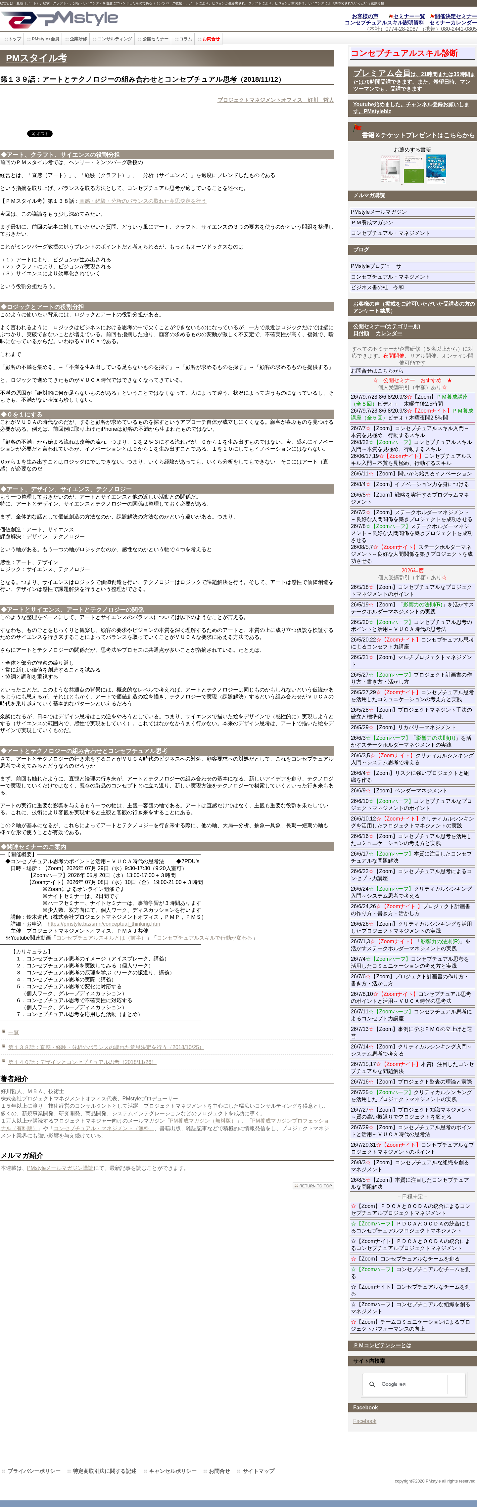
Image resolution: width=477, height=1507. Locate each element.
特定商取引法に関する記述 (104, 1471)
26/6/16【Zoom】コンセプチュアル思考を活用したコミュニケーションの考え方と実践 (411, 839)
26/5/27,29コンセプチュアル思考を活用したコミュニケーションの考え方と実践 (412, 695)
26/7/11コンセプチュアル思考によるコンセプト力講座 (411, 1015)
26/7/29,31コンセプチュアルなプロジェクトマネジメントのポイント (412, 1148)
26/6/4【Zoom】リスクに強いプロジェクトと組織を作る (410, 776)
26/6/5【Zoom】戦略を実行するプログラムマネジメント (410, 498)
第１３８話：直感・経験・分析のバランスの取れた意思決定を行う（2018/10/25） (106, 1047)
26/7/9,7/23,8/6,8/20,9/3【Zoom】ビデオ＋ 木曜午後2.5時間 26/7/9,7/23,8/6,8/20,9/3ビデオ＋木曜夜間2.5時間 (412, 407)
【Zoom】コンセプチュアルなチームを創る (405, 1259)
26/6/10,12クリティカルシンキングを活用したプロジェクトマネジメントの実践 (412, 822)
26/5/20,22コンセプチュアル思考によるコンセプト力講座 (412, 643)
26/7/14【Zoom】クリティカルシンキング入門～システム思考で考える (411, 1050)
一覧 (13, 1032)
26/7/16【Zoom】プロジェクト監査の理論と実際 (411, 1082)
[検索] (413, 1385)
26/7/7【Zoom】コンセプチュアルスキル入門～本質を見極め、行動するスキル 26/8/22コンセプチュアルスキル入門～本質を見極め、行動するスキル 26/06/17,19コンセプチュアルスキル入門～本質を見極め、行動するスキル (411, 445)
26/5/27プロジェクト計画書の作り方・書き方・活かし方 (411, 678)
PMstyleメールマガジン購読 (60, 1168)
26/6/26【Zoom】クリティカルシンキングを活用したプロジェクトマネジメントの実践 (411, 927)
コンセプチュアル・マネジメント (413, 233)
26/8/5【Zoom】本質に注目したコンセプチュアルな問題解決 (410, 1183)
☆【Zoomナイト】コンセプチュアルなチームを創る (410, 1290)
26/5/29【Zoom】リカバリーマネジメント (413, 727)
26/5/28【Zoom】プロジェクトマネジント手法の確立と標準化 (411, 713)
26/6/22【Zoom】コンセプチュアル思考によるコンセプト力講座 (411, 874)
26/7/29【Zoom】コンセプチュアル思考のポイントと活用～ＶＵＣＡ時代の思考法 (411, 1131)
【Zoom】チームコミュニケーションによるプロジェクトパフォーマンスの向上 (410, 1325)
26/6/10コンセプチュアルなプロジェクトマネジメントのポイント (411, 804)
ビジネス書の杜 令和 (388, 287)
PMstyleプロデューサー (402, 266)
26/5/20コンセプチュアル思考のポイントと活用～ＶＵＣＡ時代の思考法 (411, 625)
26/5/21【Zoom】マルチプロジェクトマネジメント (411, 660)
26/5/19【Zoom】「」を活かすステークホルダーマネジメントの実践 (412, 608)
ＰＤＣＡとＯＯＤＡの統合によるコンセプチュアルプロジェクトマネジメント (410, 1227)
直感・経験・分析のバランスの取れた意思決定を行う (143, 201)
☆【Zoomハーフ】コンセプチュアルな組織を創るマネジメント (410, 1308)
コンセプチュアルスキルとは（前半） (101, 938)
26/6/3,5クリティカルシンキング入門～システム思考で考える (412, 759)
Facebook (364, 1421)
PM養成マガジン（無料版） (203, 1121)
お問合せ (219, 1471)
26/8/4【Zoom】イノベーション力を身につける (410, 484)
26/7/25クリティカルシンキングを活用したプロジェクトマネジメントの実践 (411, 1095)
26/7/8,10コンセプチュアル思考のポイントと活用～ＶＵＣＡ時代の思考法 (411, 997)
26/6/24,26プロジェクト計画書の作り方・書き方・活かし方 (410, 910)
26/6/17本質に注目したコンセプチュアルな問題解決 (411, 857)
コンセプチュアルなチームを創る (410, 1272)
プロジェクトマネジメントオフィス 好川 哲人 (275, 100)
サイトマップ (258, 1471)
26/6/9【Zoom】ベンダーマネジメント (413, 790)
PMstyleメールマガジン (402, 212)
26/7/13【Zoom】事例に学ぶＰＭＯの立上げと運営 (411, 1032)
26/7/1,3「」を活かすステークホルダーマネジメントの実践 (410, 945)
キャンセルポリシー (173, 1471)
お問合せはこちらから (377, 371)
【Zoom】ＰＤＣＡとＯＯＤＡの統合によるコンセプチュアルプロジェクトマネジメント (410, 1209)
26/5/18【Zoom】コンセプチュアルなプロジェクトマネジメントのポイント (411, 590)
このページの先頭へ (313, 1185)
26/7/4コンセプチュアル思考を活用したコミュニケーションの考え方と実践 (410, 962)
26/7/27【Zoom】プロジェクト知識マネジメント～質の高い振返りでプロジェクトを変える (411, 1113)
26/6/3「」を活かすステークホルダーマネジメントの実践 (411, 741)
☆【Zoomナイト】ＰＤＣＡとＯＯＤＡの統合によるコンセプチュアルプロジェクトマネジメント (410, 1244)
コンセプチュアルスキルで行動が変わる (204, 938)
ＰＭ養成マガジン (409, 222)
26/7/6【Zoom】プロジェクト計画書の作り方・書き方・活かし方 (410, 980)
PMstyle (107, 19)
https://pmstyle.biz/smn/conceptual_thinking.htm (104, 924)
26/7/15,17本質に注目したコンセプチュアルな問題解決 (412, 1067)
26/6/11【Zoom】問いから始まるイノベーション (411, 473)
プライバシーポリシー (34, 1471)
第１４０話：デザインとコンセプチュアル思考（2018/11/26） (82, 1062)
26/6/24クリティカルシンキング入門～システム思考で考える (411, 892)
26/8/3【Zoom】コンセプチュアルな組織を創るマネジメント (410, 1166)
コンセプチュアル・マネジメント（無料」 (104, 1128)
